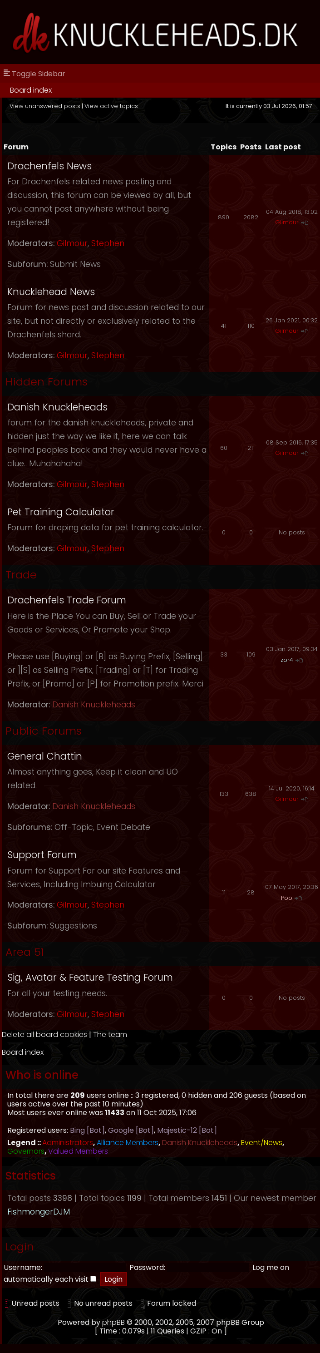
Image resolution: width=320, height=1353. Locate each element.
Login (19, 1246)
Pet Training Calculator (60, 511)
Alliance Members (127, 1142)
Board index (31, 90)
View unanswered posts (45, 106)
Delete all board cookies (44, 1034)
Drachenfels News (49, 166)
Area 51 (24, 951)
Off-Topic (73, 827)
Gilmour (72, 243)
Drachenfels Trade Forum (66, 600)
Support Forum (42, 854)
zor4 (287, 660)
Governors (25, 1151)
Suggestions (73, 925)
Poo (286, 898)
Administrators (67, 1142)
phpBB (113, 1322)
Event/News (261, 1142)
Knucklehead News (51, 291)
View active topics (111, 106)
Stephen (107, 243)
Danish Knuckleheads (57, 407)
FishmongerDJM (38, 1211)
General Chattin (44, 756)
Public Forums (43, 730)
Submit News (75, 264)
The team (110, 1034)
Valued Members (78, 1151)
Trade (21, 574)
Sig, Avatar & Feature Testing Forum (90, 977)
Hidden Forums (46, 381)
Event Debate (123, 827)
